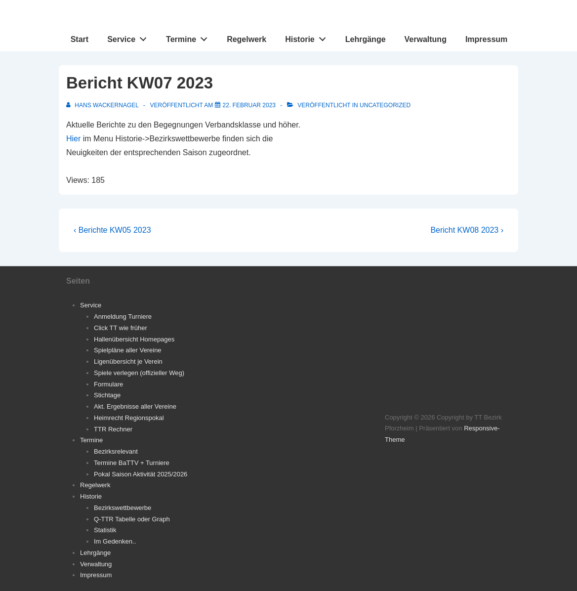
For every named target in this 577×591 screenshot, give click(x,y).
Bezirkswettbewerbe (122, 507)
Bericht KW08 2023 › (466, 230)
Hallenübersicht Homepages (134, 339)
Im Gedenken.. (115, 541)
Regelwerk (246, 39)
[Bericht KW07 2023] (249, 105)
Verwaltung (426, 39)
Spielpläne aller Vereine (128, 350)
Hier (73, 138)
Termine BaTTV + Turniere (131, 462)
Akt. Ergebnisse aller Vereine (135, 406)
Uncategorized (385, 105)
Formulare (108, 384)
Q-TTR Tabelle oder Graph (132, 519)
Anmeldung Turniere (123, 316)
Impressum (486, 39)
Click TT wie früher (120, 328)
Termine (189, 37)
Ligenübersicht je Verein (128, 361)
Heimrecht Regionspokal (129, 418)
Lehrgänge (365, 39)
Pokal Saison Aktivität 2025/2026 (140, 474)
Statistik (105, 530)
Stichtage (107, 395)
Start (79, 39)
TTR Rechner (113, 429)
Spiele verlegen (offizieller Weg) (139, 373)
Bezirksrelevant (116, 451)
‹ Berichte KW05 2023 (112, 230)
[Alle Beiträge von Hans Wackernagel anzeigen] (103, 105)
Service (129, 37)
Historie (308, 37)
